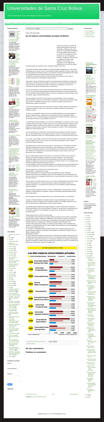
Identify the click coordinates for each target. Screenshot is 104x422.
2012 (87, 397)
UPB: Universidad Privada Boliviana (13, 340)
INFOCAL (11, 272)
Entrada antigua (74, 394)
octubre (89, 236)
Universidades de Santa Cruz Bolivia (44, 8)
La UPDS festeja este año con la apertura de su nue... (91, 264)
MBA (10, 278)
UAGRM (28, 23)
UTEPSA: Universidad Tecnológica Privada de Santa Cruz (14, 353)
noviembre (89, 234)
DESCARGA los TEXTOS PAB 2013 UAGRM (13, 191)
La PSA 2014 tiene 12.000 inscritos (91, 360)
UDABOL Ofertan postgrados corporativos (91, 324)
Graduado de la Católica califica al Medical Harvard (91, 298)
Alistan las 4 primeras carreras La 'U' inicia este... (92, 342)
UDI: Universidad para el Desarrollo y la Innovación (14, 306)
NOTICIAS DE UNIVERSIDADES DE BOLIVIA (91, 64)
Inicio (53, 394)
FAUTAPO (11, 268)
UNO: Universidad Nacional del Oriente (14, 336)
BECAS (15, 23)
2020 (87, 217)
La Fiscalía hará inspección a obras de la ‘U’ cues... (91, 270)
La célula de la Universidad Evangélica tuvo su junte (91, 336)
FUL (10, 270)
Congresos (11, 248)
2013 (87, 395)
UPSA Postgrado (89, 31)
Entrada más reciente (31, 394)
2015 (87, 228)
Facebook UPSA (89, 34)
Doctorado (11, 255)
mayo (88, 247)
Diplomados (12, 252)
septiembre (90, 238)
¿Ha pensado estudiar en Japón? (90, 380)
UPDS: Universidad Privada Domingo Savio (13, 344)
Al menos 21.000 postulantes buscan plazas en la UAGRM (91, 304)
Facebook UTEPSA (90, 33)
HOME (8, 23)
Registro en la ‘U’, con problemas (91, 363)
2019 (87, 219)
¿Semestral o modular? (14, 135)
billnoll (49, 413)
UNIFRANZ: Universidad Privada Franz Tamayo (14, 321)
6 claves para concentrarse (90, 315)
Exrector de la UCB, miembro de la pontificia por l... (91, 293)
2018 (87, 222)
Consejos (11, 250)
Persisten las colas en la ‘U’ (91, 356)
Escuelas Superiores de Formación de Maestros (14, 265)
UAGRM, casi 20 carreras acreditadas (14, 121)
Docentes (11, 254)
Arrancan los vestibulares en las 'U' (91, 390)
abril (88, 249)
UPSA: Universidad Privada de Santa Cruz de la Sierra (14, 349)
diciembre (89, 232)
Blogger (64, 413)
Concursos (11, 246)
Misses (10, 279)
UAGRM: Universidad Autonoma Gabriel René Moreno (14, 290)
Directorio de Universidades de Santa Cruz (46, 23)
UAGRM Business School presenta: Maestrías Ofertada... (91, 310)
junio (88, 245)
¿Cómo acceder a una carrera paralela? (91, 320)
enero (88, 256)
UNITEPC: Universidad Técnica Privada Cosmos (14, 326)
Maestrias (11, 276)
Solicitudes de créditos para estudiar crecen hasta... (91, 329)
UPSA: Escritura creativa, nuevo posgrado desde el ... (91, 351)
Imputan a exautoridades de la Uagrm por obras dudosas (91, 276)
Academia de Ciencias (14, 234)
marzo (88, 251)
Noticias (33, 343)
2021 (87, 215)
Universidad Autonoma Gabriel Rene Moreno (90, 142)
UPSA (21, 23)
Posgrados (11, 285)
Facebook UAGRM (89, 36)
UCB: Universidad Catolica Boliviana (13, 294)
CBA (10, 239)
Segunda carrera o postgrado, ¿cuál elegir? (91, 282)
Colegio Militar (12, 241)
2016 (87, 226)
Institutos (11, 274)
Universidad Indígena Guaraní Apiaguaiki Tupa (14, 330)
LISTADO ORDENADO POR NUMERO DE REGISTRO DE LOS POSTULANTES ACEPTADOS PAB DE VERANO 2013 (14, 152)
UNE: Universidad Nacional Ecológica (13, 313)
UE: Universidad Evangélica (13, 309)
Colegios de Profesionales (12, 244)
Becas (10, 237)
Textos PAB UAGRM (66, 23)
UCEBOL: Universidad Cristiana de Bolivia (14, 297)
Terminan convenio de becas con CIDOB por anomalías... (91, 374)
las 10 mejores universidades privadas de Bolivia (91, 287)
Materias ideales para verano (91, 347)
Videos (10, 356)
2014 (87, 230)
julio (88, 243)
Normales (11, 281)
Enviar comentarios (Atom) (39, 396)
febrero (89, 253)
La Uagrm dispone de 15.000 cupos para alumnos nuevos (91, 385)
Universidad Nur (13, 333)
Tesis (10, 287)
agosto (88, 241)
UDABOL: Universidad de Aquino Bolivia (14, 302)
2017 (87, 224)
